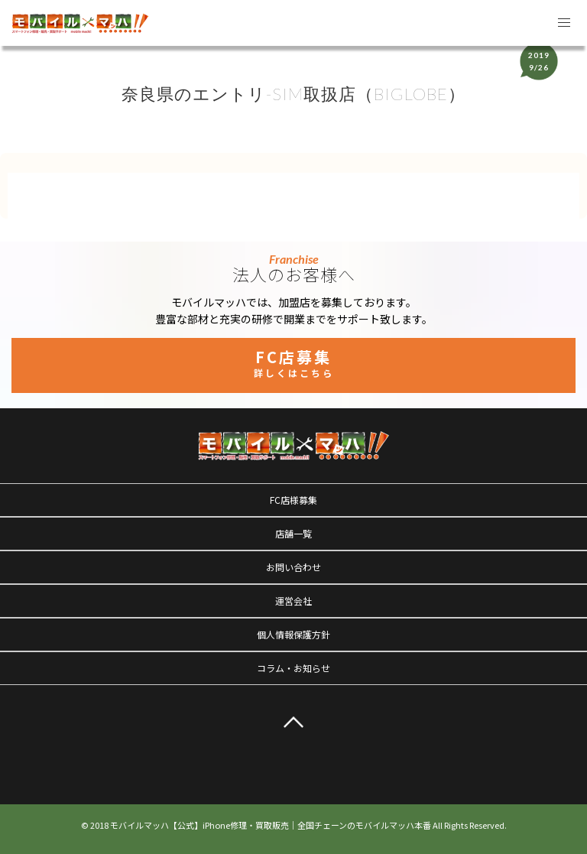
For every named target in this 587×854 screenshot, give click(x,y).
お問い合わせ (293, 566)
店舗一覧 (293, 533)
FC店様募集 (293, 499)
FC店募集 (293, 362)
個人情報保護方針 (293, 634)
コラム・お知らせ (293, 667)
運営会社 (293, 600)
